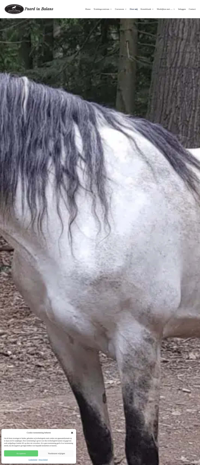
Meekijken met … (164, 9)
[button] (72, 432)
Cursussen (119, 9)
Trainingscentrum (101, 9)
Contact (192, 9)
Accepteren (21, 453)
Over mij (134, 9)
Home (88, 9)
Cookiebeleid (33, 460)
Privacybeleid (43, 460)
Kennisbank (146, 9)
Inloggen (182, 9)
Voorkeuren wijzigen (56, 453)
